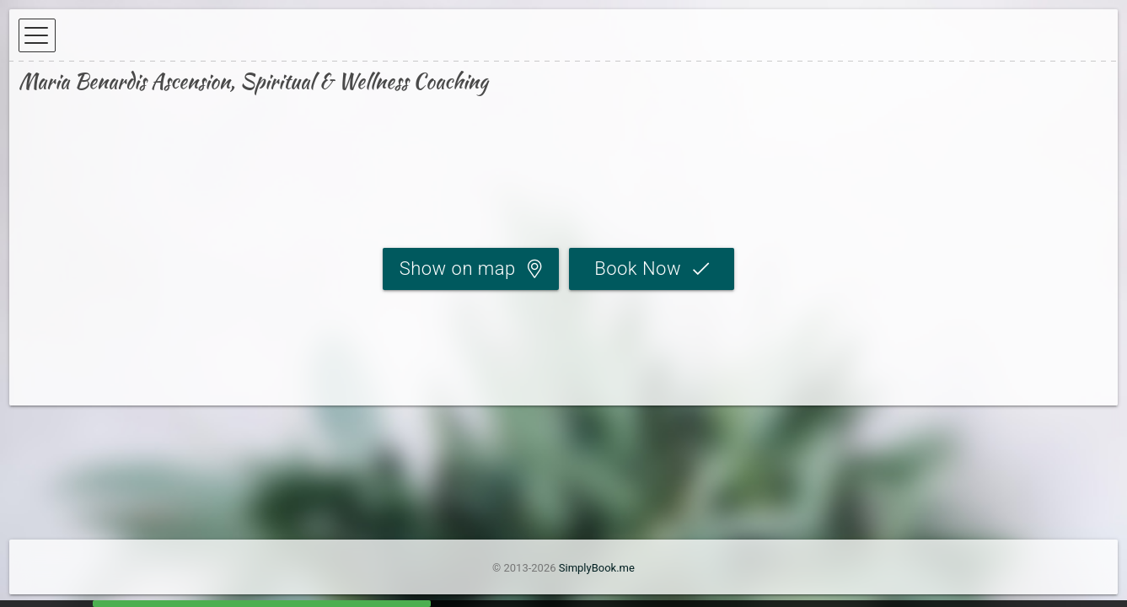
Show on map (458, 268)
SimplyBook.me (597, 567)
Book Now (637, 268)
